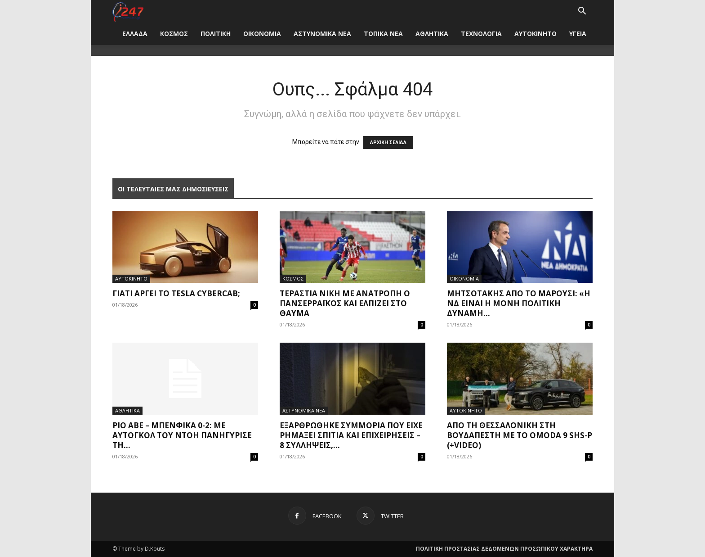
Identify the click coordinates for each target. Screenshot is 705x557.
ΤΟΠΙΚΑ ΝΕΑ (383, 33)
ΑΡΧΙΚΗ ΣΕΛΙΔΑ (388, 142)
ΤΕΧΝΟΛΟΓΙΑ (481, 33)
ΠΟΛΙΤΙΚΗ (216, 33)
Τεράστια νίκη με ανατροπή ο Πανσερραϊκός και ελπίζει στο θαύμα (345, 303)
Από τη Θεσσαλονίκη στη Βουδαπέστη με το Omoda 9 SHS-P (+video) (519, 435)
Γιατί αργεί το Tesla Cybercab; (176, 293)
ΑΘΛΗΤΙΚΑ (431, 33)
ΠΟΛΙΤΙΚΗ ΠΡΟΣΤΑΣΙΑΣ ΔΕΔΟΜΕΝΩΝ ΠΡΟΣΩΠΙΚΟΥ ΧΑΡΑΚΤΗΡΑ (504, 548)
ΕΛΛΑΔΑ (134, 33)
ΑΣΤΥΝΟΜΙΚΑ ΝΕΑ (322, 33)
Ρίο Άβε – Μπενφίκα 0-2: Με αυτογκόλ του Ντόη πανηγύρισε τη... (182, 435)
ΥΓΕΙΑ (577, 33)
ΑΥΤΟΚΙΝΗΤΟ (535, 33)
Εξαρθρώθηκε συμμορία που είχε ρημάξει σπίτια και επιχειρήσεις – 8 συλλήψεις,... (351, 435)
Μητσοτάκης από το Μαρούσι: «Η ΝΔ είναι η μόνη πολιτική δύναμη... (518, 303)
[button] (582, 12)
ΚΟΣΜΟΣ (174, 33)
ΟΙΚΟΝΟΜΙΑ (262, 33)
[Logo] (127, 11)
